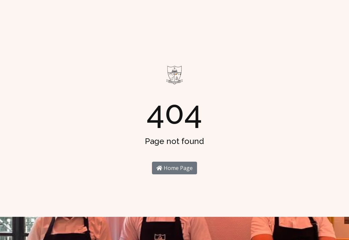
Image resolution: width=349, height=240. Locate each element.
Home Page (174, 168)
